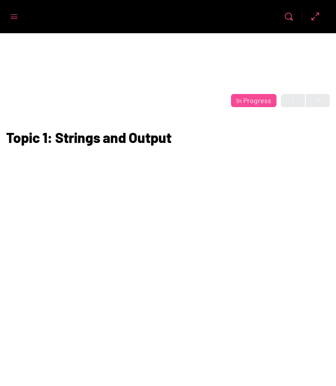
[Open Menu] (14, 16)
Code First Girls (151, 17)
